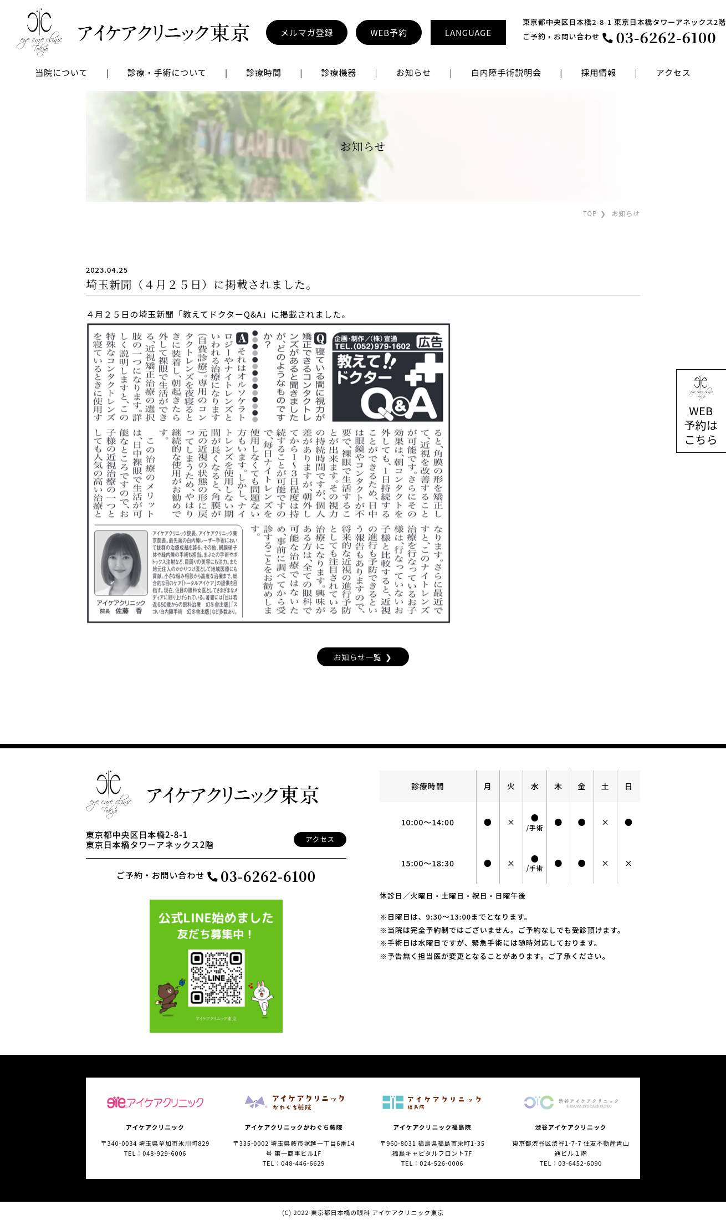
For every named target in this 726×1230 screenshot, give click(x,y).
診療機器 (338, 72)
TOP (589, 213)
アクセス (673, 72)
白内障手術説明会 (506, 72)
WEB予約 (388, 32)
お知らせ (413, 72)
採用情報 (599, 72)
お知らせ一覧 (357, 656)
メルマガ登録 (306, 32)
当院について (61, 72)
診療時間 (264, 72)
